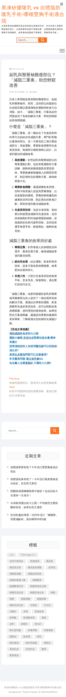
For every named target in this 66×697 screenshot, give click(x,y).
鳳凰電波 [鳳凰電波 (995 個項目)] (14, 655)
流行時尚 (33, 92)
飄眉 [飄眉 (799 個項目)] (44, 649)
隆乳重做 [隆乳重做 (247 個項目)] (14, 643)
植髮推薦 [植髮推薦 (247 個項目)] (41, 599)
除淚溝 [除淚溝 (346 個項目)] (26, 636)
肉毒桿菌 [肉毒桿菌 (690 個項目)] (32, 630)
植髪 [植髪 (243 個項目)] (53, 592)
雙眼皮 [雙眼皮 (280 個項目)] (47, 643)
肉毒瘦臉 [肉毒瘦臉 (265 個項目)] (48, 630)
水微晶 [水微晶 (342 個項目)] (33, 605)
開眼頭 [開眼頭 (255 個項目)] (13, 636)
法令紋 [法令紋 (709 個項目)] (47, 605)
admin (21, 92)
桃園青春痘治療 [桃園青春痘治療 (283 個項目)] (38, 586)
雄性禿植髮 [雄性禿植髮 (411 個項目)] (31, 643)
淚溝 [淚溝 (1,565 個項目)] (25, 611)
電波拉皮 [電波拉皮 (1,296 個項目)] (14, 649)
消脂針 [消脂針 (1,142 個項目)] (13, 611)
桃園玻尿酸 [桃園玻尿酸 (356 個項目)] (15, 573)
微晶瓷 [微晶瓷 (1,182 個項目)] (49, 561)
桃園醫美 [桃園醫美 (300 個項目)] (37, 580)
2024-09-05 (16, 69)
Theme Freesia (29, 692)
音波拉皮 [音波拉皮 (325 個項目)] (30, 649)
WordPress (51, 692)
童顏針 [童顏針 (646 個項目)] (24, 624)
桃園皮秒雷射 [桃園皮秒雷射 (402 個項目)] (35, 573)
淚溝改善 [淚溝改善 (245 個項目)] (39, 611)
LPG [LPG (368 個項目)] (12, 554)
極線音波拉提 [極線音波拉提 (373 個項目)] (16, 605)
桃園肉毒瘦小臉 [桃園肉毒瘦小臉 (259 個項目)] (18, 580)
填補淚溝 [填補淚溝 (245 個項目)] (34, 561)
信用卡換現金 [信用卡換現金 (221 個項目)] (16, 561)
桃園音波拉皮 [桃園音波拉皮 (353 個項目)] (37, 592)
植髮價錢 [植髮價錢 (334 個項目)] (25, 599)
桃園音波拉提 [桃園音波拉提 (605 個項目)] (16, 592)
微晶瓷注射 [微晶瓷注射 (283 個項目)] (15, 567)
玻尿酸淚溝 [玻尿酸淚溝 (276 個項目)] (29, 617)
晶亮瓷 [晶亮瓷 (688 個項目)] (51, 567)
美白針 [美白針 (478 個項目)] (38, 624)
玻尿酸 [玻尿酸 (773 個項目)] (13, 617)
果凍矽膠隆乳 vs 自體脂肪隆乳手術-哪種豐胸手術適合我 (32, 14)
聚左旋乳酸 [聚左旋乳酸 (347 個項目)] (15, 630)
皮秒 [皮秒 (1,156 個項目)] (12, 624)
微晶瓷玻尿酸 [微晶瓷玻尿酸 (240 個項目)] (35, 567)
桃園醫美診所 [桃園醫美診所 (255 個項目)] (16, 586)
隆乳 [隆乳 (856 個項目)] (39, 636)
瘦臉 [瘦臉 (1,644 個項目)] (44, 617)
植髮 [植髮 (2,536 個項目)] (12, 599)
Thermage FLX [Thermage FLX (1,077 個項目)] (28, 554)
